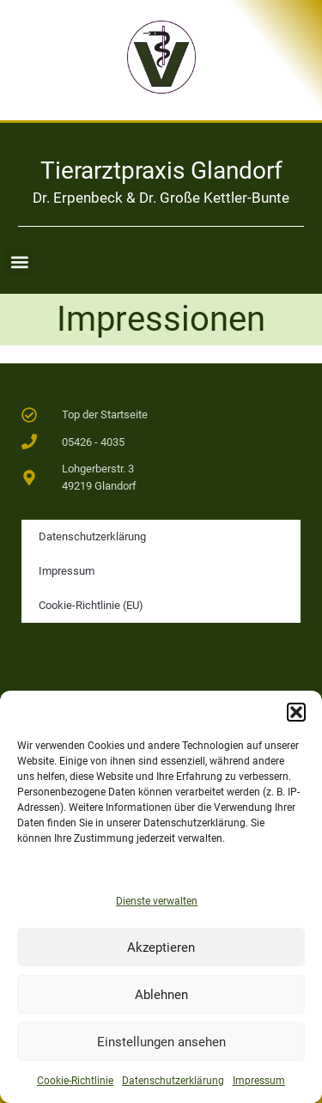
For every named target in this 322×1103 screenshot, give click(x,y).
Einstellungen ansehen (161, 1042)
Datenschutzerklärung (173, 1081)
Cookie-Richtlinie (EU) (91, 605)
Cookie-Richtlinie (75, 1081)
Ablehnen (161, 994)
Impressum (259, 1081)
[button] (296, 712)
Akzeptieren (161, 947)
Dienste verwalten (156, 901)
